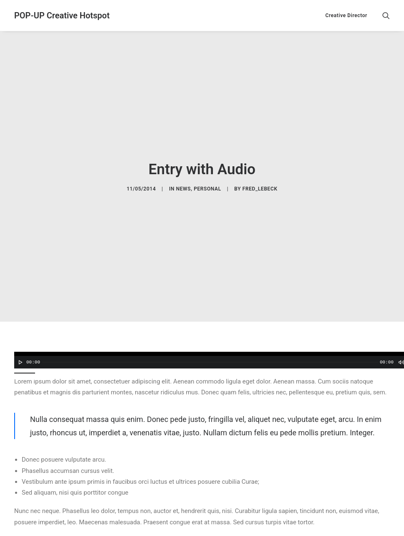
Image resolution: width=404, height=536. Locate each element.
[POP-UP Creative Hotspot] (62, 15)
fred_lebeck (260, 174)
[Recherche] (386, 15)
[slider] (210, 332)
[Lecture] (19, 332)
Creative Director (346, 15)
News (183, 174)
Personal (207, 174)
